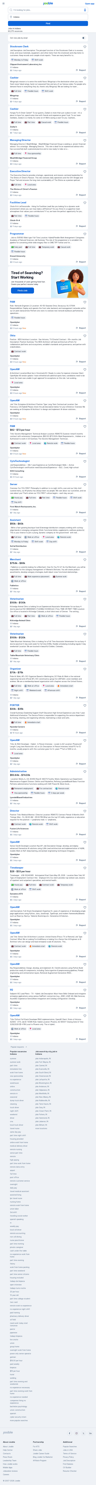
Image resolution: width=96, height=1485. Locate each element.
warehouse (14, 1083)
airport (12, 1170)
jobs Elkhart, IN (41, 1125)
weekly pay (14, 1226)
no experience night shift (20, 1309)
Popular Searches (70, 1446)
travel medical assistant (19, 1191)
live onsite (14, 1339)
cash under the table (18, 1251)
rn (11, 1223)
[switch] (84, 38)
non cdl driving (16, 1237)
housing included (17, 1278)
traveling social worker (19, 1216)
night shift (14, 1111)
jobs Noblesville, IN (42, 1100)
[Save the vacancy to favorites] (85, 46)
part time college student (20, 1299)
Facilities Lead (18, 202)
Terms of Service (69, 1453)
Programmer (17, 233)
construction (15, 1090)
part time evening (17, 1260)
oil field (13, 1320)
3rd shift (13, 1212)
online (12, 1086)
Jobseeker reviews (10, 1471)
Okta (12, 335)
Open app (89, 3)
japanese (13, 1332)
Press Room (7, 1457)
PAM (12, 302)
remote (13, 1156)
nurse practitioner (17, 1240)
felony (12, 1264)
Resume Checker (69, 1471)
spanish (13, 1413)
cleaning (13, 1104)
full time (13, 1174)
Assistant (15, 520)
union (12, 1343)
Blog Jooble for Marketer (43, 1457)
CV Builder (67, 1467)
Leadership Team (9, 1460)
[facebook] (69, 1433)
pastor (12, 1329)
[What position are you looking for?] (48, 10)
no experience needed (19, 1397)
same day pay (15, 1132)
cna (11, 1121)
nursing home (15, 1202)
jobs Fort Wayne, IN (43, 1062)
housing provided (16, 1139)
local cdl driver (15, 1230)
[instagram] (76, 1433)
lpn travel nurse (16, 1198)
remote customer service (20, 1181)
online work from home (19, 1142)
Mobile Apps (7, 1467)
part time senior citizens (19, 1274)
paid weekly (14, 1364)
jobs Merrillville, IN (42, 1093)
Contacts (7, 1453)
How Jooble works (10, 1464)
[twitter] (83, 1433)
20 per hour (14, 1292)
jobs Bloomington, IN (43, 1083)
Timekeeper (16, 867)
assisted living (15, 1195)
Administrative (18, 771)
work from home (16, 1072)
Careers (6, 1474)
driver (12, 1118)
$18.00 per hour (16, 1360)
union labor (14, 1209)
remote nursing (16, 1149)
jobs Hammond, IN (42, 1118)
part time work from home (20, 1163)
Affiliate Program (39, 1460)
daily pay (13, 1188)
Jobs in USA (68, 1450)
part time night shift (18, 1135)
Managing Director (20, 140)
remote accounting (17, 1233)
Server (13, 484)
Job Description (69, 1460)
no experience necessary (20, 1387)
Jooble (17, 1481)
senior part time (16, 1153)
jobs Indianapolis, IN (43, 1058)
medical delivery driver (18, 1146)
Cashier (14, 77)
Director (14, 810)
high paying (14, 1160)
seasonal (13, 1097)
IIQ (11, 989)
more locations (41, 1128)
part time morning (17, 1244)
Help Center (7, 1450)
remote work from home (19, 1205)
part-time (13, 1065)
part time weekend (17, 1271)
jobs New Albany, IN (43, 1097)
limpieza (13, 1367)
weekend (13, 1114)
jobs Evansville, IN (42, 1069)
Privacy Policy (68, 1457)
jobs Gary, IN (40, 1107)
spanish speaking (17, 1219)
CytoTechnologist (20, 461)
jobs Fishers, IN (41, 1114)
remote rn (14, 1093)
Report (81, 70)
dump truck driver (17, 1100)
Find (48, 23)
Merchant (15, 559)
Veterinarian (17, 599)
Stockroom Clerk (19, 46)
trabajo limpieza (16, 1336)
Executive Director (20, 171)
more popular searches (19, 1420)
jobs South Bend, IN (43, 1072)
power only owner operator (20, 1353)
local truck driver (16, 1125)
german (13, 1357)
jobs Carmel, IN (41, 1065)
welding (13, 1378)
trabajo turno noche (18, 1288)
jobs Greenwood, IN (43, 1076)
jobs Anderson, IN (42, 1086)
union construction (17, 1410)
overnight (14, 1184)
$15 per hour (15, 1371)
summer (13, 1058)
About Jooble (8, 1446)
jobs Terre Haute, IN (43, 1104)
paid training (15, 1313)
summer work (15, 1062)
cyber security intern (18, 1417)
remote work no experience (21, 1306)
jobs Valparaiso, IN (42, 1090)
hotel (12, 1374)
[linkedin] (90, 1433)
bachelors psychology (18, 1406)
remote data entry (17, 1167)
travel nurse (14, 1128)
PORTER (14, 705)
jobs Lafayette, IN (42, 1079)
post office (14, 1177)
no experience (15, 1079)
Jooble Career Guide (41, 1453)
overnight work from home (20, 1350)
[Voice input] (85, 9)
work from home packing (19, 1267)
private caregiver (16, 1247)
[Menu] (3, 3)
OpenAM (15, 369)
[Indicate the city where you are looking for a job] (48, 17)
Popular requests (19, 1047)
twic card (14, 1302)
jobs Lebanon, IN (41, 1121)
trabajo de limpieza (17, 1281)
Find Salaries (68, 1464)
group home (14, 1346)
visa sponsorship (16, 1076)
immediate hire (16, 1069)
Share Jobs (37, 1450)
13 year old (14, 1295)
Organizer (15, 668)
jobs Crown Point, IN (43, 1111)
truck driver (14, 1107)
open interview (16, 1285)
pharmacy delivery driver (19, 1316)
